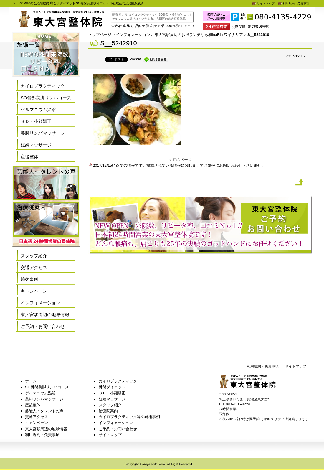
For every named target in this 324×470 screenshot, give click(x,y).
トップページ (99, 34)
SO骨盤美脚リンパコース (46, 97)
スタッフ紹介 (34, 255)
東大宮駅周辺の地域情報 (45, 314)
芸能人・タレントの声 (44, 411)
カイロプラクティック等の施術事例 (129, 417)
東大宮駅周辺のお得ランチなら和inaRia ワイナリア (199, 34)
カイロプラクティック (43, 85)
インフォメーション (133, 34)
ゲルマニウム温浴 (38, 109)
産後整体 (29, 156)
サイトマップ (263, 3)
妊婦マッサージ (36, 144)
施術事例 (29, 279)
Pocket (135, 59)
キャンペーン (34, 290)
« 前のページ (180, 159)
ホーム (31, 381)
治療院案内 (108, 411)
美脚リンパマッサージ (43, 133)
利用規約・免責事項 (293, 3)
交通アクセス (34, 267)
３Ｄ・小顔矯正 (36, 121)
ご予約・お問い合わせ (43, 326)
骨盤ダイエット (112, 387)
